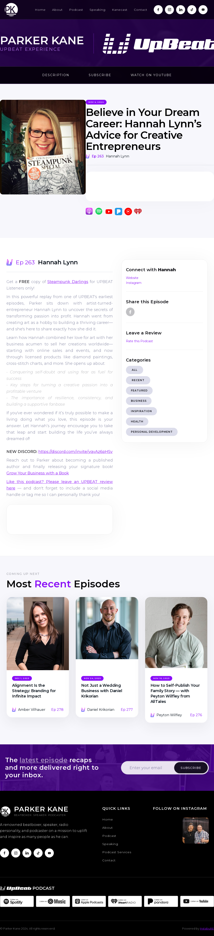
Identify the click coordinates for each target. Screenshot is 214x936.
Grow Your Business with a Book (37, 473)
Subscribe (100, 75)
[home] (11, 9)
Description (55, 75)
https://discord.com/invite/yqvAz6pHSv (75, 451)
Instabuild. (207, 928)
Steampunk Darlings (67, 281)
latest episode (43, 761)
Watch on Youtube (151, 75)
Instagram (133, 283)
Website (132, 278)
